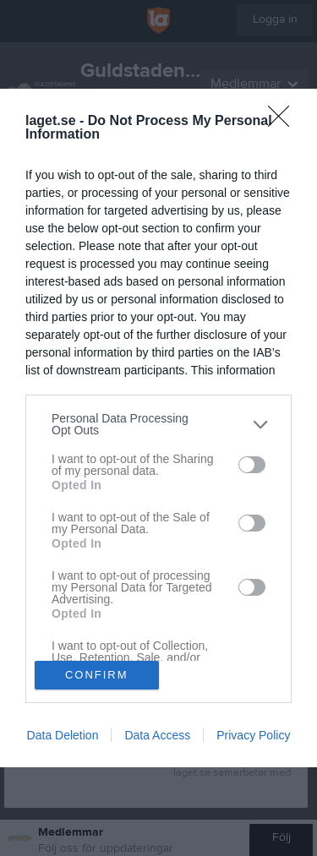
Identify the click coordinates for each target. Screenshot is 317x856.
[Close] (284, 122)
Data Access (157, 735)
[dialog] (158, 428)
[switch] (251, 464)
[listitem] (158, 424)
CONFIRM (96, 674)
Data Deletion (63, 735)
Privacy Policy (253, 735)
